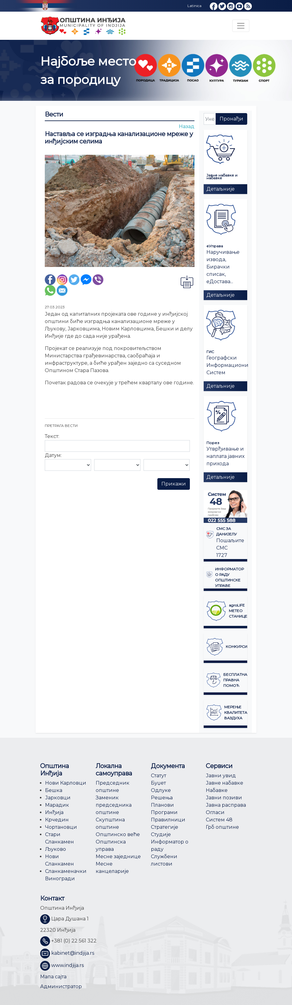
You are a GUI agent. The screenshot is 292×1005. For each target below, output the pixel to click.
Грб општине (222, 827)
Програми (164, 812)
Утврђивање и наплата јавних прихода (225, 456)
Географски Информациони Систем (227, 365)
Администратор (61, 986)
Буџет (158, 783)
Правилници (168, 820)
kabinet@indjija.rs (72, 953)
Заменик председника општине (114, 805)
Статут (158, 775)
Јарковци (58, 798)
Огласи (215, 812)
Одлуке (161, 790)
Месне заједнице (118, 856)
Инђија (54, 812)
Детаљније (220, 189)
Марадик (57, 805)
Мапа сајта (53, 977)
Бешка (53, 790)
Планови (162, 805)
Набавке (217, 790)
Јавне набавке (224, 783)
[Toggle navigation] (240, 26)
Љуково (55, 849)
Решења (162, 798)
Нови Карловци (65, 783)
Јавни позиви (224, 798)
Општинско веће (118, 834)
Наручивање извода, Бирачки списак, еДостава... (223, 266)
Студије (161, 834)
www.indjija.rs (67, 965)
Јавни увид (221, 775)
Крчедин (57, 820)
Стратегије (164, 827)
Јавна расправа (226, 805)
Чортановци (61, 827)
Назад (186, 126)
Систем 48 (219, 820)
